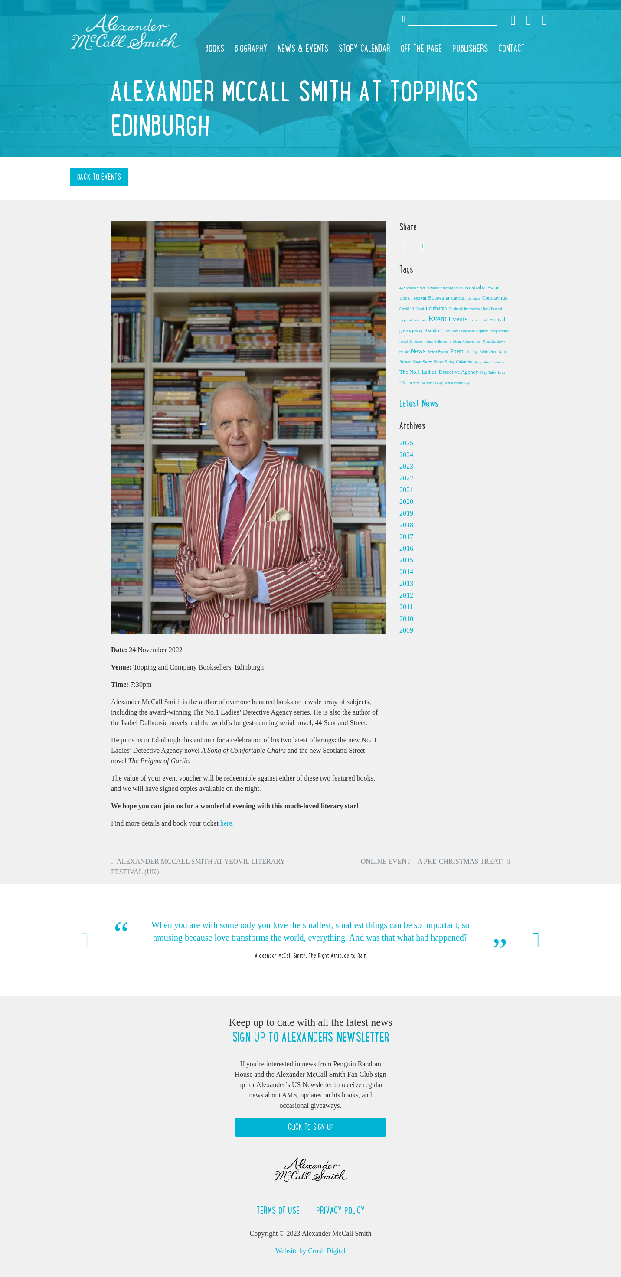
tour (501, 372)
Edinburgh (436, 308)
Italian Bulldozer (436, 341)
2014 (406, 571)
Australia (475, 287)
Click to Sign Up (310, 1127)
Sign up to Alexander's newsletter (310, 1037)
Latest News (418, 403)
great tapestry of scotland (420, 330)
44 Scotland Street (412, 288)
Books (214, 48)
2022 (406, 478)
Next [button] (536, 940)
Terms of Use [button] (279, 1210)
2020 (406, 501)
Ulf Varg (413, 383)
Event (437, 318)
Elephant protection (413, 320)
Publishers (470, 48)
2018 (406, 525)
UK (402, 382)
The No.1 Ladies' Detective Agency (438, 372)
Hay (447, 331)
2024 (406, 454)
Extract (474, 320)
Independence (499, 331)
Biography (251, 48)
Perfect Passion (437, 352)
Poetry (471, 351)
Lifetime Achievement (465, 341)
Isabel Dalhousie (411, 341)
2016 (406, 548)
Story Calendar (364, 48)
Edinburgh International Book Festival (475, 309)
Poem (456, 351)
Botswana (438, 298)
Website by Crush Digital (310, 1250)
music (404, 351)
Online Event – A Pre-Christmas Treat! (432, 861)
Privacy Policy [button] (340, 1210)
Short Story (422, 361)
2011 (406, 607)
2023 (406, 466)
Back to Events (99, 177)
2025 (406, 443)
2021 (406, 489)
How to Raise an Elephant (470, 331)
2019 (406, 513)
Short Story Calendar (453, 361)
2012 (406, 595)
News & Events (303, 48)
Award (493, 287)
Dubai (419, 309)
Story (477, 362)
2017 (406, 536)
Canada (458, 298)
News (418, 350)
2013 (406, 583)
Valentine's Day (432, 383)
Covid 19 (406, 309)
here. (227, 823)
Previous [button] (85, 940)
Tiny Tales (488, 372)
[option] (310, 940)
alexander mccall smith (445, 288)
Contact (511, 48)
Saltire (484, 352)
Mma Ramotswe (493, 341)
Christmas (473, 298)
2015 (406, 560)
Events (457, 319)
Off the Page (421, 48)
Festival (497, 319)
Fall (484, 320)
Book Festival (412, 297)
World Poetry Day (457, 383)
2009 (406, 630)
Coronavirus (494, 297)
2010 (406, 618)
